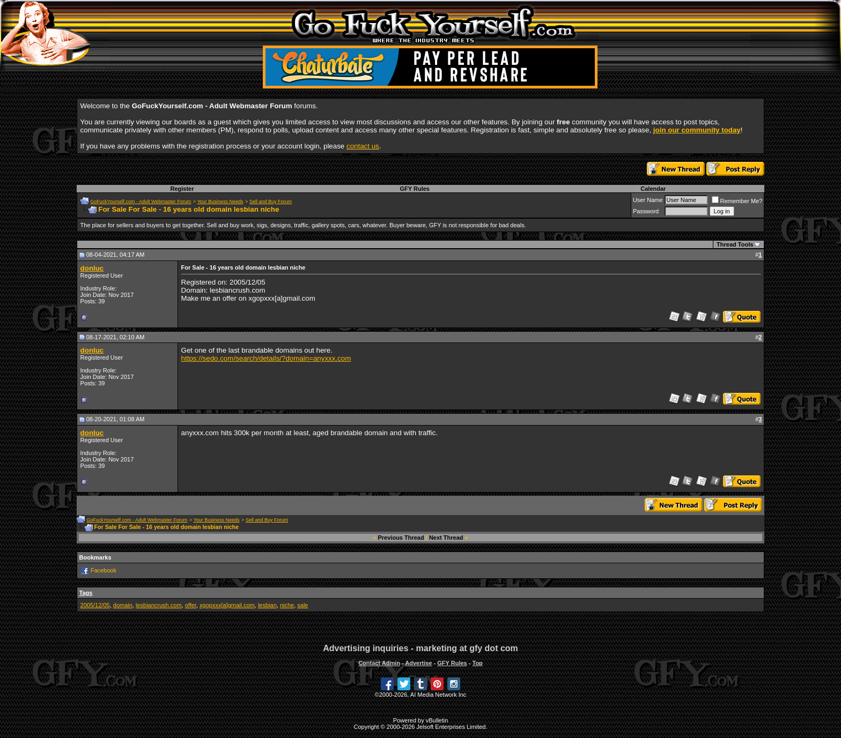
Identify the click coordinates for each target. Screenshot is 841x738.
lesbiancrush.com (159, 605)
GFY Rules (415, 188)
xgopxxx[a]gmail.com (227, 605)
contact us (362, 146)
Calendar (653, 188)
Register (182, 188)
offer (190, 605)
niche (287, 605)
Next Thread (446, 537)
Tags (86, 593)
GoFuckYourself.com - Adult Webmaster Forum (140, 201)
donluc (92, 268)
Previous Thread (401, 537)
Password (646, 211)
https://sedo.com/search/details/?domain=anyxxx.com (266, 358)
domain (122, 605)
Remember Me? (737, 201)
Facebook (103, 570)
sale (302, 605)
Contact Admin (379, 663)
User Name (648, 200)
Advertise (418, 663)
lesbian (267, 605)
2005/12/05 (95, 605)
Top (477, 663)
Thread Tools (735, 244)
